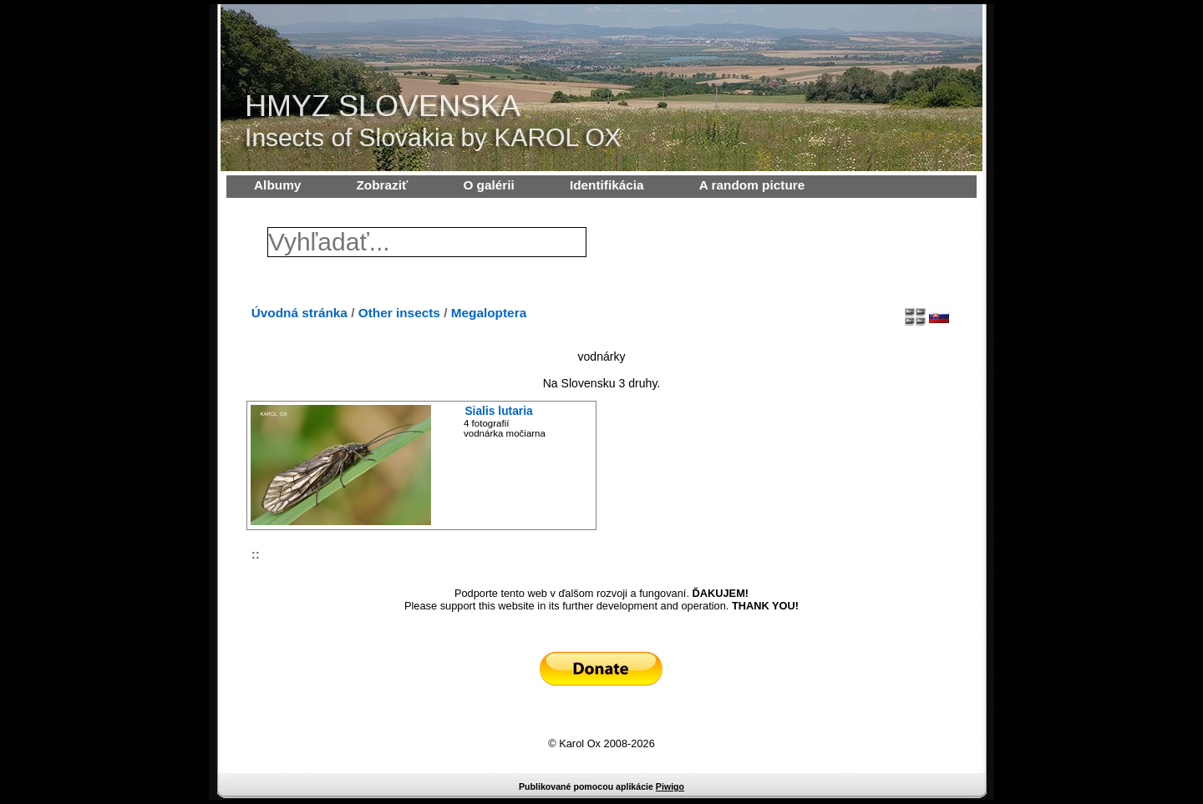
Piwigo (670, 786)
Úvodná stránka (299, 313)
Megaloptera (488, 313)
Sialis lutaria (498, 410)
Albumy (277, 185)
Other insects (399, 313)
